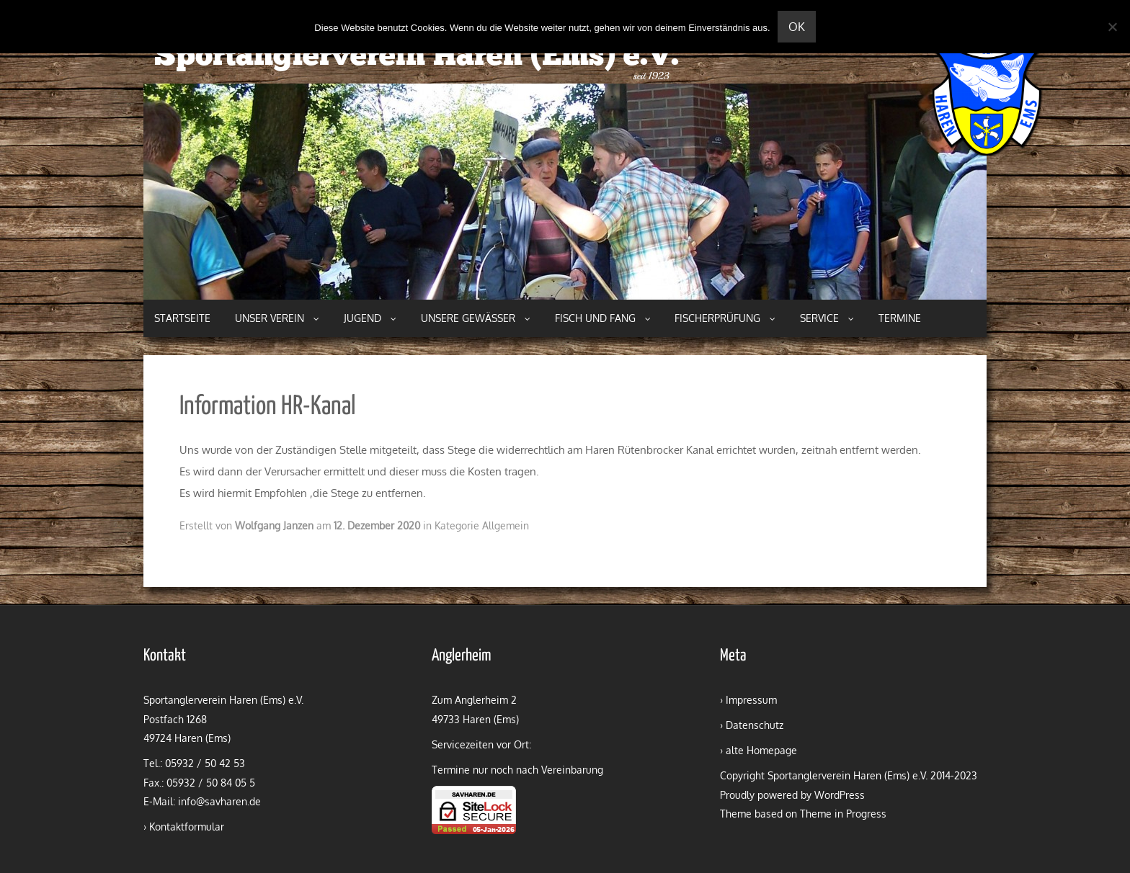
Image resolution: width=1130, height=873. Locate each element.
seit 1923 (651, 76)
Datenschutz (754, 725)
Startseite (182, 318)
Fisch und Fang (603, 318)
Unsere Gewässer (475, 318)
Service (827, 318)
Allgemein (505, 525)
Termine (899, 318)
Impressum (751, 700)
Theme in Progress (843, 813)
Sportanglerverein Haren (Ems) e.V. (416, 57)
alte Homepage (761, 750)
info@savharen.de (219, 801)
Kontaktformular (186, 826)
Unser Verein (277, 318)
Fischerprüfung (725, 318)
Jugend (370, 318)
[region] (565, 192)
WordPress (839, 795)
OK (796, 26)
